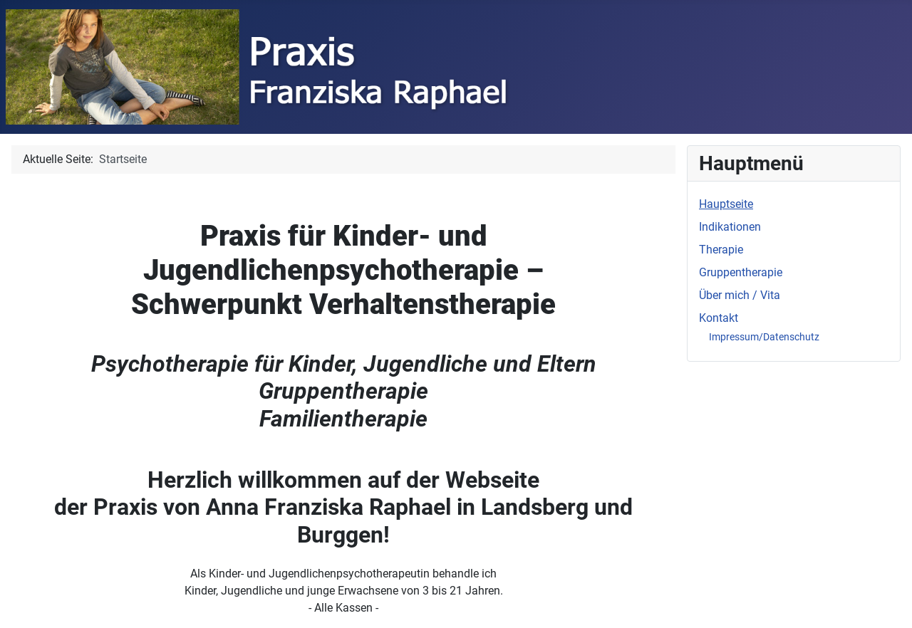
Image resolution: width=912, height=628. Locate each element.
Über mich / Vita (739, 295)
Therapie (721, 249)
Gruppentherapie (740, 272)
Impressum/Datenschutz (764, 336)
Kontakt (718, 318)
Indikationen (730, 227)
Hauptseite (726, 204)
